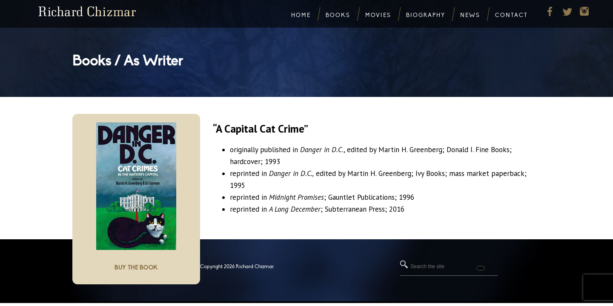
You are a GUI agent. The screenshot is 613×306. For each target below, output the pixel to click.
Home (301, 15)
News (470, 15)
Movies (378, 15)
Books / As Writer (127, 61)
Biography (425, 15)
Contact (511, 15)
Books (338, 15)
